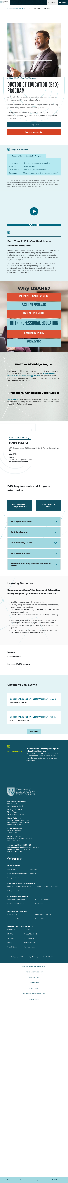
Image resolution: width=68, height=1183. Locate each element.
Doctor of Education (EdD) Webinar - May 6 (32, 800)
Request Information (34, 132)
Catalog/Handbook (30, 1105)
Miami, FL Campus (14, 989)
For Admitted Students (15, 1075)
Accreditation (34, 1154)
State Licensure (29, 1118)
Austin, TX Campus (14, 999)
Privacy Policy (34, 1159)
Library (9, 1114)
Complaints (28, 1101)
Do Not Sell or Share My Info (34, 1165)
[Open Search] (52, 2)
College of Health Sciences (16, 1062)
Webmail (10, 1109)
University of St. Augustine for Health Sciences (40, 1128)
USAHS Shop (12, 1118)
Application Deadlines (43, 1085)
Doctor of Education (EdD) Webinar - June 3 (33, 869)
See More (34, 884)
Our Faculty (33, 1044)
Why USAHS (13, 1037)
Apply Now (34, 125)
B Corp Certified (13, 1049)
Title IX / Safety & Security (34, 1143)
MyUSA (10, 1105)
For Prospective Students (16, 1070)
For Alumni (39, 1075)
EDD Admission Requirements (19, 556)
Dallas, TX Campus (14, 1007)
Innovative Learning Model (17, 1044)
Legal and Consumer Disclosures (34, 1137)
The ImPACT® (12, 399)
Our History (11, 1040)
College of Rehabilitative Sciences (19, 1057)
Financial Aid (40, 1090)
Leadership (33, 1040)
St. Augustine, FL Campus (17, 981)
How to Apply (12, 1085)
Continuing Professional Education (47, 1057)
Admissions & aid (17, 1082)
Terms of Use (34, 1170)
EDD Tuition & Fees (48, 556)
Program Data (34, 1148)
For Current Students (42, 1070)
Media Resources (30, 1114)
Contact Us (11, 1101)
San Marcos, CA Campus (16, 973)
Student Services (17, 1067)
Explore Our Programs (15, 8)
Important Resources (20, 1097)
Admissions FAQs (13, 1090)
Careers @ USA (29, 1109)
